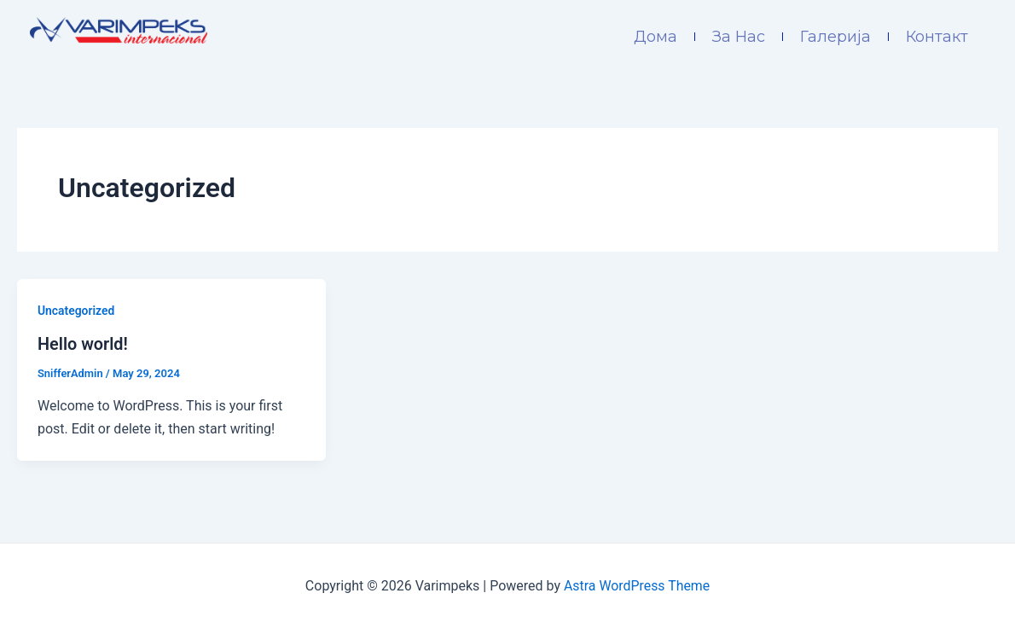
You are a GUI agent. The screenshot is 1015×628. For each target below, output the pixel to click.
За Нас (738, 36)
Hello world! (83, 344)
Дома (655, 36)
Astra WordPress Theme (636, 585)
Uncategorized (76, 310)
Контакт (937, 36)
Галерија (835, 36)
